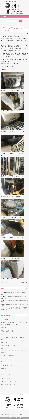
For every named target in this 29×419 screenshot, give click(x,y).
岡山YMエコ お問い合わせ (8, 374)
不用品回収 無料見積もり (7, 365)
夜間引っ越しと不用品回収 (8, 345)
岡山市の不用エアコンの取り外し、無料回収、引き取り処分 (14, 338)
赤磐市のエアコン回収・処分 (8, 384)
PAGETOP (24, 394)
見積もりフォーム (5, 378)
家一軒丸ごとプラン (6, 334)
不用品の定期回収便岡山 (7, 331)
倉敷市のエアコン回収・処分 (8, 381)
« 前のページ (4, 282)
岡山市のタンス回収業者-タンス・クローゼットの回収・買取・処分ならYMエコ (14, 323)
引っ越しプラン (5, 342)
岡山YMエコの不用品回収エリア (9, 355)
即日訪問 (3, 352)
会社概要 (3, 368)
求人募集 (3, 371)
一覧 (26, 288)
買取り (3, 362)
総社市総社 (12, 66)
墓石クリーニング (5, 349)
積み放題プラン (5, 319)
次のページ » (24, 282)
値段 (2, 358)
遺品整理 (3, 327)
